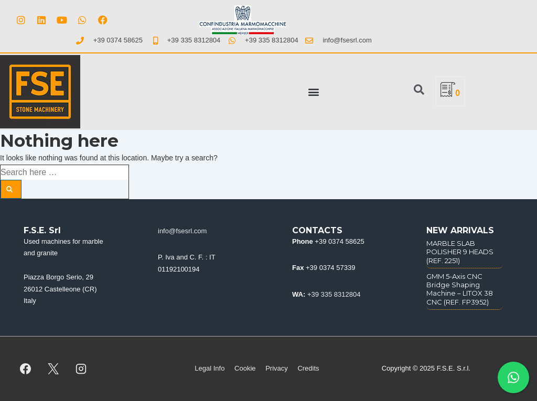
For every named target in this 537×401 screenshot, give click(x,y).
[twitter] (53, 369)
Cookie (244, 368)
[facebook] (26, 369)
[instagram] (81, 369)
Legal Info (209, 368)
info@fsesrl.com (182, 231)
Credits (308, 368)
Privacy (276, 368)
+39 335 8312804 (334, 294)
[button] (313, 91)
